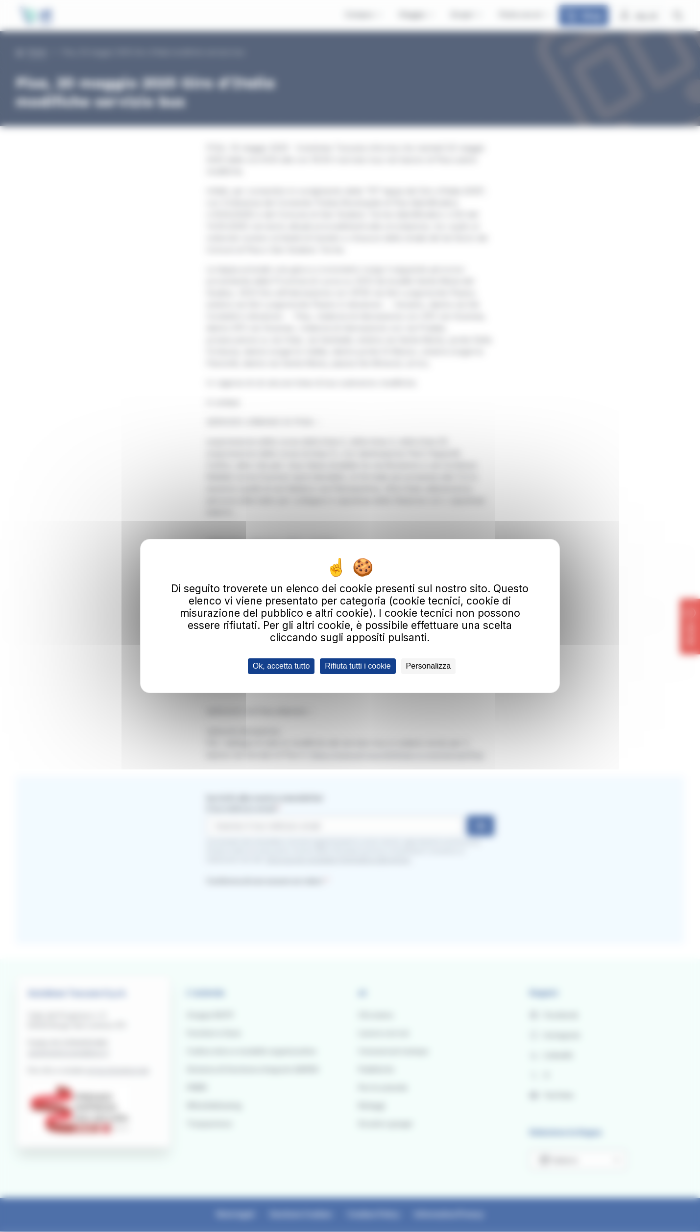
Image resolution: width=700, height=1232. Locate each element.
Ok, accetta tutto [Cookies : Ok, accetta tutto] (281, 666)
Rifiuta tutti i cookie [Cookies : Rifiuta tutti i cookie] (357, 666)
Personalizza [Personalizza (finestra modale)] (428, 666)
